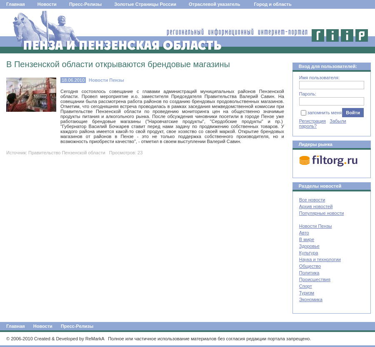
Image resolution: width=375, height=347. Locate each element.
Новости (47, 4)
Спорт (305, 286)
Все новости (312, 199)
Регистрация (312, 120)
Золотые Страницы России (145, 4)
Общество (310, 266)
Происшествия (314, 279)
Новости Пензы (315, 226)
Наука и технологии (320, 259)
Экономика (310, 299)
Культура (308, 252)
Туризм (306, 292)
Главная (15, 4)
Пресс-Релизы (85, 4)
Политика (309, 272)
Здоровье (309, 246)
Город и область (273, 4)
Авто (304, 232)
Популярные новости (321, 213)
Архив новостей (316, 206)
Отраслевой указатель (214, 4)
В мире (306, 239)
